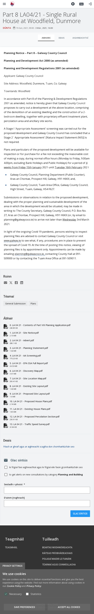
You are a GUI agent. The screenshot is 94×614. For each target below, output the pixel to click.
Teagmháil (11, 547)
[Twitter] (11, 283)
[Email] (5, 283)
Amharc (46, 37)
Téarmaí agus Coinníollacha (59, 564)
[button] (73, 4)
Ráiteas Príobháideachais (57, 553)
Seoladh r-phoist (14, 484)
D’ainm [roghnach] (14, 497)
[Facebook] (16, 283)
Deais (62, 37)
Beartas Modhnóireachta (57, 547)
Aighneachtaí (80, 37)
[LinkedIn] (22, 283)
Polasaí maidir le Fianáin (56, 559)
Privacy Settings (12, 566)
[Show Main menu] (4, 4)
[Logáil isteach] (90, 4)
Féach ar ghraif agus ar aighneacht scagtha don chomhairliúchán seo (38, 446)
